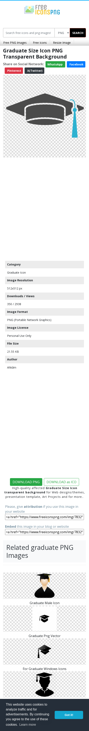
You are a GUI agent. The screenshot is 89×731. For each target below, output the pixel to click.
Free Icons (40, 43)
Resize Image (62, 43)
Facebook (76, 64)
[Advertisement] (44, 208)
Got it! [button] (69, 715)
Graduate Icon (16, 272)
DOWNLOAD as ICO (61, 482)
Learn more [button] (27, 724)
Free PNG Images (15, 43)
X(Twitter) (34, 71)
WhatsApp (55, 64)
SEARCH (77, 33)
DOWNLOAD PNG (26, 482)
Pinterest (14, 71)
